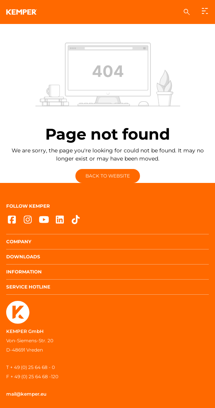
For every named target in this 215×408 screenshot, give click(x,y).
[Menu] (205, 11)
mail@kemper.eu (26, 394)
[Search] (187, 12)
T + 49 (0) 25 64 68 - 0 (30, 367)
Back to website (107, 176)
